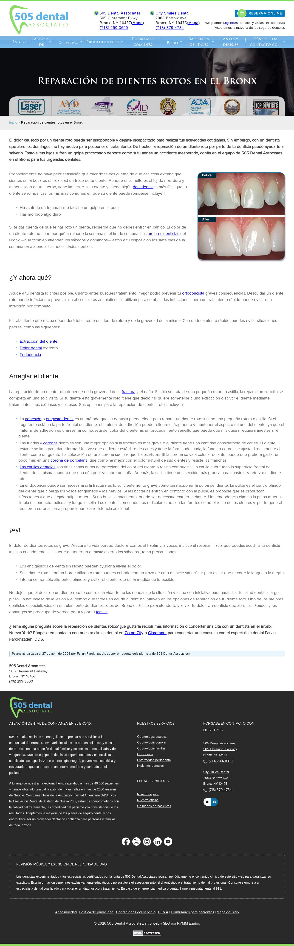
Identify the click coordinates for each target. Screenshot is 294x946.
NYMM (182, 923)
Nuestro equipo (148, 794)
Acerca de (41, 42)
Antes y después (230, 42)
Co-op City (133, 633)
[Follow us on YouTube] (168, 841)
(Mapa (137, 23)
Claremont (157, 633)
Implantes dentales (198, 42)
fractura (128, 391)
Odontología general (151, 742)
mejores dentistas (163, 233)
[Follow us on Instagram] (147, 841)
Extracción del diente (38, 341)
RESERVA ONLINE (265, 13)
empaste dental (60, 419)
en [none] (207, 801)
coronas (50, 443)
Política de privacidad (96, 912)
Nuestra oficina (147, 800)
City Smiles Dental (172, 13)
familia (101, 612)
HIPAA (163, 912)
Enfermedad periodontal (154, 760)
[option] (207, 802)
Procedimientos (103, 41)
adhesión (33, 419)
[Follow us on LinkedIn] (157, 841)
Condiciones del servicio (135, 912)
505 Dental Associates (120, 13)
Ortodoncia (145, 754)
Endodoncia (30, 354)
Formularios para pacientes (192, 912)
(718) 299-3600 (114, 28)
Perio (172, 42)
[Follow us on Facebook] (126, 841)
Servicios (68, 42)
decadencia (143, 187)
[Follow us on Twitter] (136, 841)
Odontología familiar (151, 748)
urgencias (230, 23)
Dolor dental (31, 348)
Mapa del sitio (228, 912)
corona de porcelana (69, 460)
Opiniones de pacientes (154, 806)
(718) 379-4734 (169, 28)
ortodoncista (193, 293)
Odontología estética (152, 737)
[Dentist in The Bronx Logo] (31, 717)
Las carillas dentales (37, 467)
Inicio (19, 41)
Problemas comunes (143, 42)
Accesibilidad (66, 912)
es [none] (214, 801)
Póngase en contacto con (265, 42)
